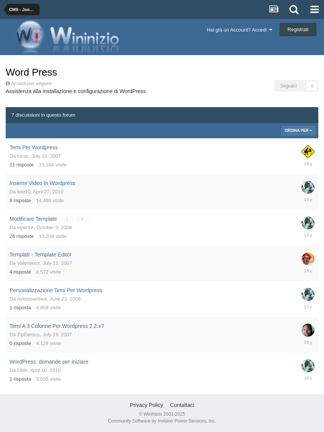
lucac (23, 156)
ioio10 (23, 192)
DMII (22, 370)
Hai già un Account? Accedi (240, 30)
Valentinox (28, 263)
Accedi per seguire (32, 83)
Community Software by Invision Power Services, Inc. (162, 421)
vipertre (25, 227)
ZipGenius (28, 334)
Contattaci (182, 405)
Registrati (297, 29)
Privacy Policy (146, 405)
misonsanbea (31, 299)
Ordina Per (298, 130)
